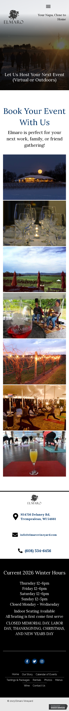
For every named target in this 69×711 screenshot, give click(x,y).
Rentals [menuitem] (37, 680)
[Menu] (48, 6)
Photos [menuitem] (48, 680)
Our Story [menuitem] (27, 674)
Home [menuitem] (15, 674)
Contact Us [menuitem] (39, 685)
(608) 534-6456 (38, 550)
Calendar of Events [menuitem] (46, 674)
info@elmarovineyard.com (38, 535)
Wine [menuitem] (27, 685)
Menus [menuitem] (59, 680)
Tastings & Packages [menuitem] (18, 680)
